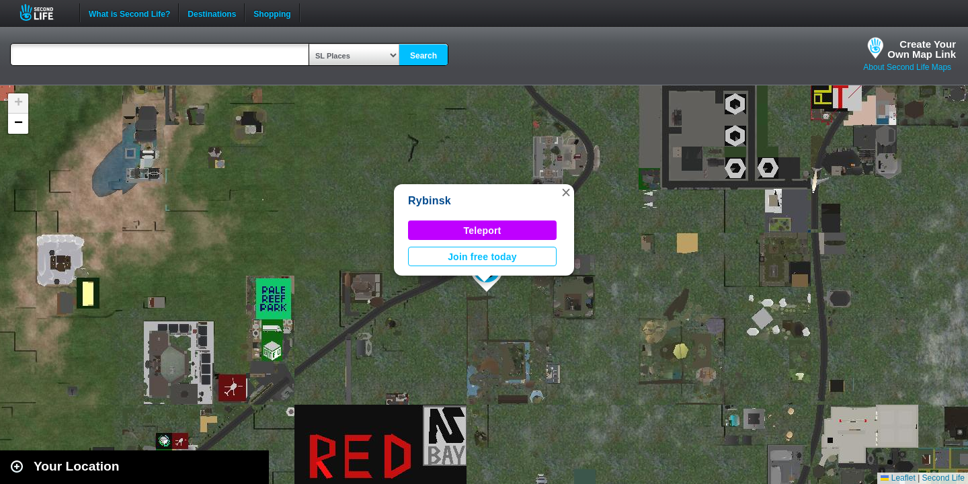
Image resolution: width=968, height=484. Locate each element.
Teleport (482, 230)
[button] (566, 192)
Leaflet (898, 478)
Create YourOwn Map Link (921, 49)
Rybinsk (429, 200)
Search (423, 56)
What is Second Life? (129, 12)
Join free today (482, 256)
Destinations (212, 12)
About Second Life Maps (907, 67)
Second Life (44, 12)
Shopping (271, 12)
